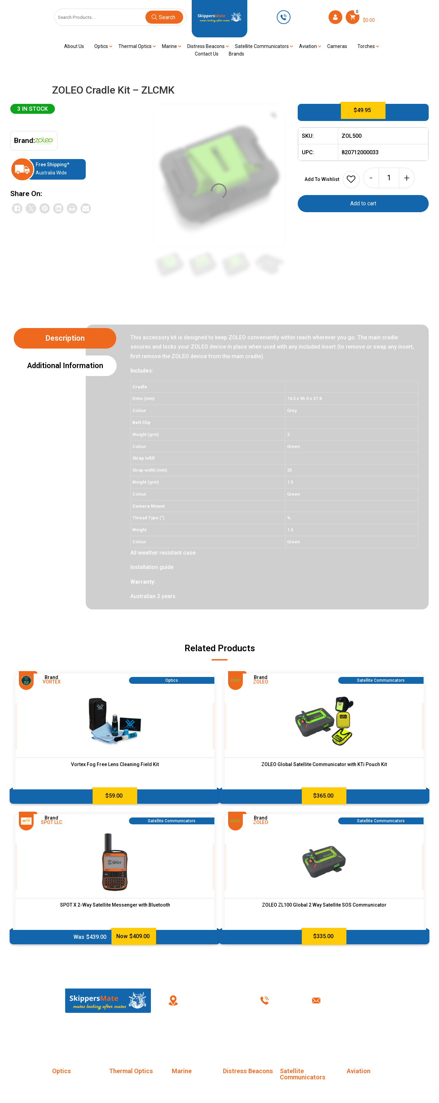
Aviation (308, 46)
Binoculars (64, 1096)
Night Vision (185, 1096)
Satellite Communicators (262, 46)
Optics (101, 46)
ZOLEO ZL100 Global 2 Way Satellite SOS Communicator (324, 905)
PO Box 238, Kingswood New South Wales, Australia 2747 (216, 1000)
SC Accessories (298, 1090)
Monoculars (65, 1084)
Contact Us (206, 53)
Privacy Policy (293, 1034)
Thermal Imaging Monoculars (128, 1088)
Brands (236, 53)
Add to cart (363, 203)
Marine (169, 46)
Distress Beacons (206, 46)
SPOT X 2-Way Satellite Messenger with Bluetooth (115, 905)
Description (65, 338)
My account (192, 1034)
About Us (74, 46)
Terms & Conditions (242, 1034)
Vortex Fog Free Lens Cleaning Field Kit (115, 764)
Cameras (337, 46)
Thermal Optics (135, 46)
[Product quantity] (389, 178)
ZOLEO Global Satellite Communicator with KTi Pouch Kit (324, 764)
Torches (366, 46)
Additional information (65, 365)
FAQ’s (159, 1034)
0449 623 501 (308, 17)
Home (97, 1034)
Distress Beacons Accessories (243, 1088)
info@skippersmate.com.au (357, 1000)
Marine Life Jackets (194, 1084)
